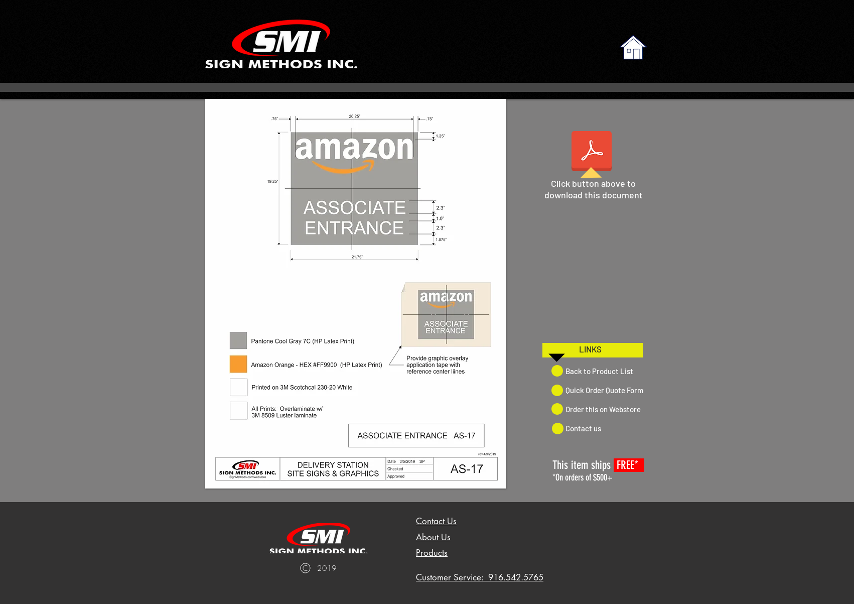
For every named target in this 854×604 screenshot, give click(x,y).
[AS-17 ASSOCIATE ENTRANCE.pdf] (591, 152)
